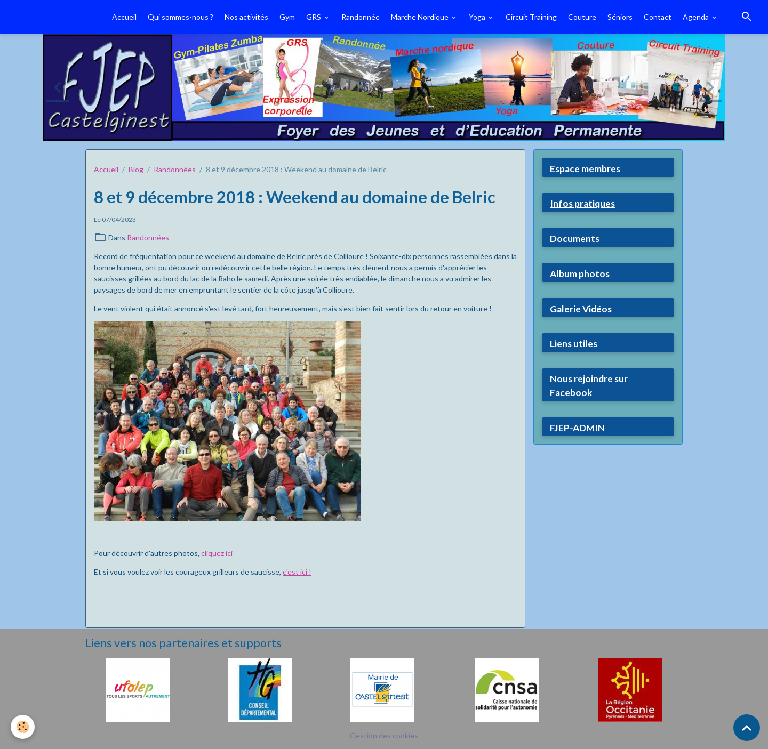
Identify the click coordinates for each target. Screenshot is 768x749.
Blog (136, 169)
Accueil (124, 16)
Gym (287, 16)
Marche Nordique (420, 16)
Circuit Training (531, 16)
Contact (657, 16)
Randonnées (175, 169)
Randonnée (360, 16)
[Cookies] (23, 727)
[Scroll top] (746, 727)
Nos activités (246, 16)
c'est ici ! (297, 571)
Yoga (478, 16)
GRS (314, 16)
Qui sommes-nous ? (180, 16)
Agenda (696, 16)
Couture (582, 16)
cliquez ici (217, 553)
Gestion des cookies (384, 735)
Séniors (620, 16)
